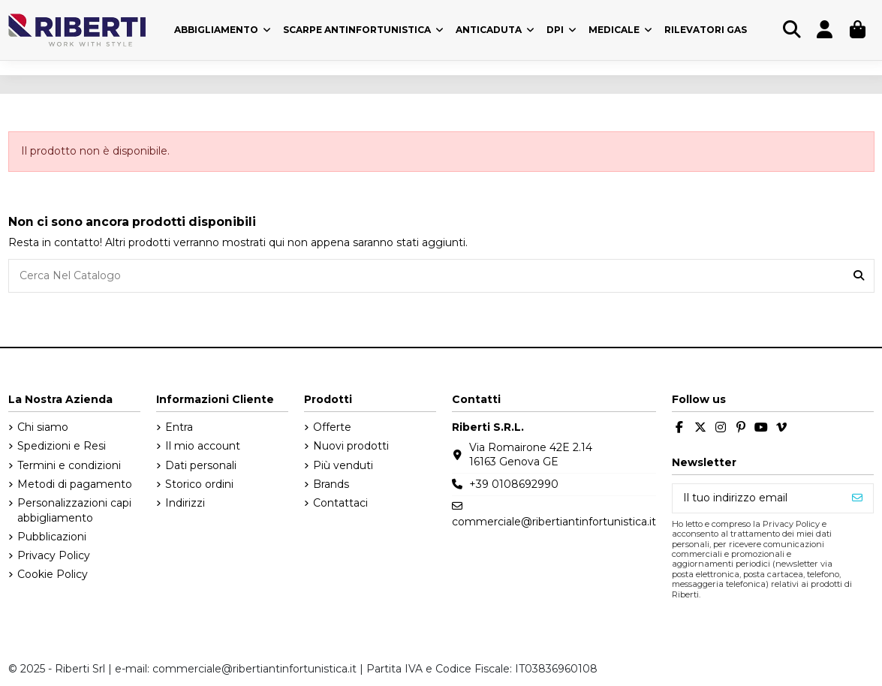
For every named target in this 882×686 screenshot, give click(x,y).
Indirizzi (185, 503)
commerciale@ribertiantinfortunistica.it (554, 521)
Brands (331, 484)
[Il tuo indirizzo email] (757, 498)
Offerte (332, 427)
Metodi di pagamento (74, 484)
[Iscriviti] (857, 498)
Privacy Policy (53, 555)
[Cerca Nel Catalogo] (858, 276)
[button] (561, 30)
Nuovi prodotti (351, 446)
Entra (179, 427)
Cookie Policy (52, 574)
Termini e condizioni (69, 465)
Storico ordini (199, 484)
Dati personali (200, 465)
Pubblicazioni (51, 536)
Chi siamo (42, 427)
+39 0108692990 (513, 484)
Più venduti (343, 465)
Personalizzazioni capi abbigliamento (74, 510)
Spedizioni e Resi (61, 446)
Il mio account (202, 446)
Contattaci (340, 503)
